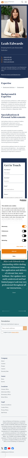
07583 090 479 (8, 59)
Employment (20, 87)
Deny (14, 256)
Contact (3, 363)
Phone (6, 194)
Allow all (14, 251)
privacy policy (15, 332)
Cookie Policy (4, 407)
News (2, 379)
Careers (3, 369)
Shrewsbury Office (6, 394)
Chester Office (5, 389)
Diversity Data (4, 371)
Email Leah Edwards (9, 62)
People (3, 366)
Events (3, 381)
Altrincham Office (5, 392)
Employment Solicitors (9, 87)
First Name (7, 169)
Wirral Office (4, 397)
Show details (20, 246)
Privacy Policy (4, 410)
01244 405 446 (7, 57)
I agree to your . (11, 332)
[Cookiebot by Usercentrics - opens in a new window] (20, 200)
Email (6, 186)
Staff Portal (4, 412)
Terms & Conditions (6, 405)
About (2, 361)
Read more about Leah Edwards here (10, 74)
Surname (7, 178)
